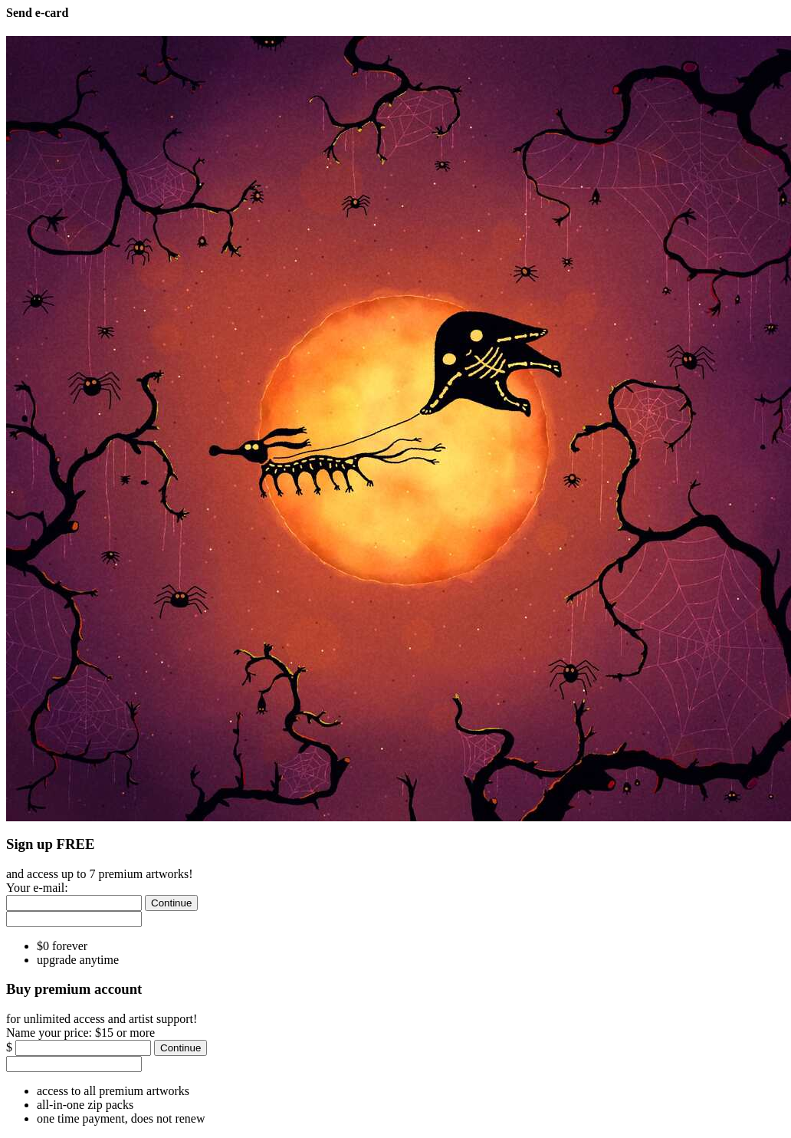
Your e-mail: (37, 887)
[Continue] (171, 903)
